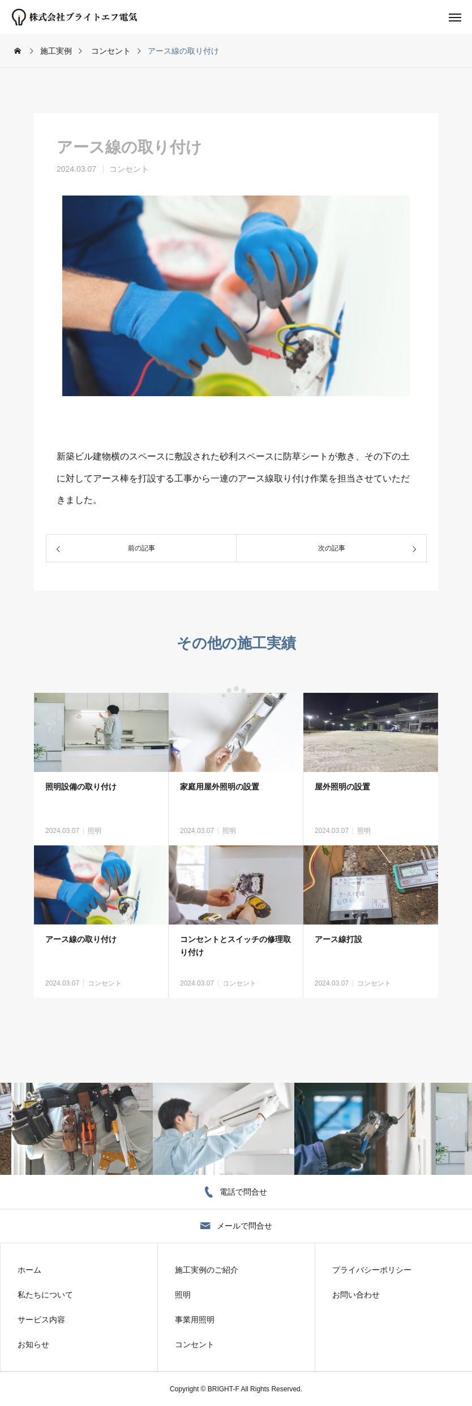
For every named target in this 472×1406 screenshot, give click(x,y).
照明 (94, 830)
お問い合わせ (356, 1295)
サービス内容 (41, 1319)
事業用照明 (194, 1319)
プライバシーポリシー (371, 1270)
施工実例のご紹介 (206, 1270)
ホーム (29, 1270)
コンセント (129, 169)
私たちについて (45, 1295)
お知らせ (33, 1344)
